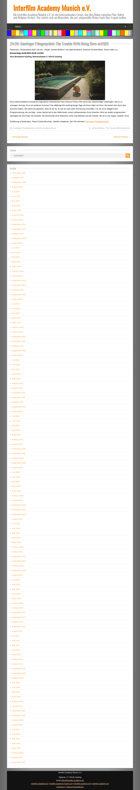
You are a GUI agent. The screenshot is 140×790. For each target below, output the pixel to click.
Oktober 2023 (18, 290)
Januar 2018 (17, 608)
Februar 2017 (17, 659)
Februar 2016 (17, 701)
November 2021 (19, 397)
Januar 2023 (17, 332)
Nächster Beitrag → (122, 137)
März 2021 (16, 435)
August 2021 (17, 411)
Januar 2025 (17, 220)
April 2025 (16, 206)
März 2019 (16, 542)
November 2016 (19, 673)
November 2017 (19, 617)
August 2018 (17, 575)
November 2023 (19, 285)
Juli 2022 (16, 360)
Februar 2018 (17, 603)
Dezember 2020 (19, 449)
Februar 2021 (17, 439)
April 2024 (16, 262)
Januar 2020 (17, 500)
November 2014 (19, 762)
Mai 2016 (16, 692)
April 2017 (16, 650)
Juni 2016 (16, 687)
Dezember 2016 (19, 669)
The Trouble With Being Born (118, 128)
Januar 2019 (17, 552)
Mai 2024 (16, 257)
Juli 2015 (16, 729)
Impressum (60, 787)
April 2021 (16, 430)
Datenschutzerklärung (75, 787)
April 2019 (16, 538)
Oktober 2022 (18, 346)
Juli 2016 (16, 683)
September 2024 (19, 238)
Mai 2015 (16, 739)
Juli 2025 (16, 192)
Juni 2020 (16, 477)
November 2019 (19, 510)
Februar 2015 (17, 753)
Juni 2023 (16, 308)
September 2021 (19, 407)
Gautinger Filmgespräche (24, 128)
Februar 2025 (17, 215)
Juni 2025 (16, 196)
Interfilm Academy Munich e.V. (52, 8)
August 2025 (17, 187)
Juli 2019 (16, 524)
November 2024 (19, 229)
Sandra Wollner (98, 128)
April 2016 (16, 697)
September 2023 (19, 294)
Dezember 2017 (19, 612)
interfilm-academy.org (100, 784)
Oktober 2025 (18, 178)
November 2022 (19, 341)
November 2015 (19, 715)
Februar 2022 (17, 383)
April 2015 (16, 743)
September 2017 (19, 626)
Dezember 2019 (19, 505)
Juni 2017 (16, 640)
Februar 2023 (17, 327)
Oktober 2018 (18, 566)
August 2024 (17, 243)
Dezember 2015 (19, 711)
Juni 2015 (16, 734)
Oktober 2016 (18, 678)
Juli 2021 (16, 416)
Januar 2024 (17, 276)
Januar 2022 (17, 388)
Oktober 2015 (18, 720)
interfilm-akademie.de (39, 784)
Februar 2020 (17, 496)
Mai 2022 (16, 369)
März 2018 (16, 598)
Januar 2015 (17, 757)
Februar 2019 (17, 547)
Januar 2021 (17, 444)
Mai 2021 (16, 425)
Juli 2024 (16, 248)
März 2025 (16, 210)
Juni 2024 (16, 252)
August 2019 (17, 519)
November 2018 (19, 561)
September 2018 (19, 570)
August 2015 (17, 725)
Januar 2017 (17, 664)
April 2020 (16, 486)
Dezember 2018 (19, 556)
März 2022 (16, 379)
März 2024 (16, 266)
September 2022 (19, 351)
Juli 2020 (16, 472)
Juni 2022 (16, 365)
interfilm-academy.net (82, 784)
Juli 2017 (16, 636)
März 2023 (16, 322)
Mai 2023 (16, 313)
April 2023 (16, 318)
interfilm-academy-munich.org (61, 784)
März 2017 (16, 655)
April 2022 (16, 374)
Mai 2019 (16, 533)
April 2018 (16, 594)
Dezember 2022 (19, 337)
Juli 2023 (16, 304)
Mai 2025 (16, 201)
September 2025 (19, 182)
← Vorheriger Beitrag (19, 137)
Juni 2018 (16, 584)
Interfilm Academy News (46, 128)
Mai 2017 (16, 645)
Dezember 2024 (19, 224)
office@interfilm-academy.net (72, 780)
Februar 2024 (17, 271)
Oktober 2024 (18, 234)
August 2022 (17, 355)
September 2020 (19, 463)
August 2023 (17, 299)
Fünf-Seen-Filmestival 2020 (96, 121)
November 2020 (19, 453)
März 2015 (16, 748)
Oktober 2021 (18, 402)
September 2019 (19, 514)
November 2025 (19, 173)
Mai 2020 (16, 481)
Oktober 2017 (18, 622)
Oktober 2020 (18, 458)
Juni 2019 (16, 528)
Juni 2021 (16, 421)
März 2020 (16, 491)
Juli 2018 (16, 580)
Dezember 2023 (19, 280)
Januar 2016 (17, 706)
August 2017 (17, 631)
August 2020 (17, 467)
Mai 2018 (16, 589)
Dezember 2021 (19, 393)
